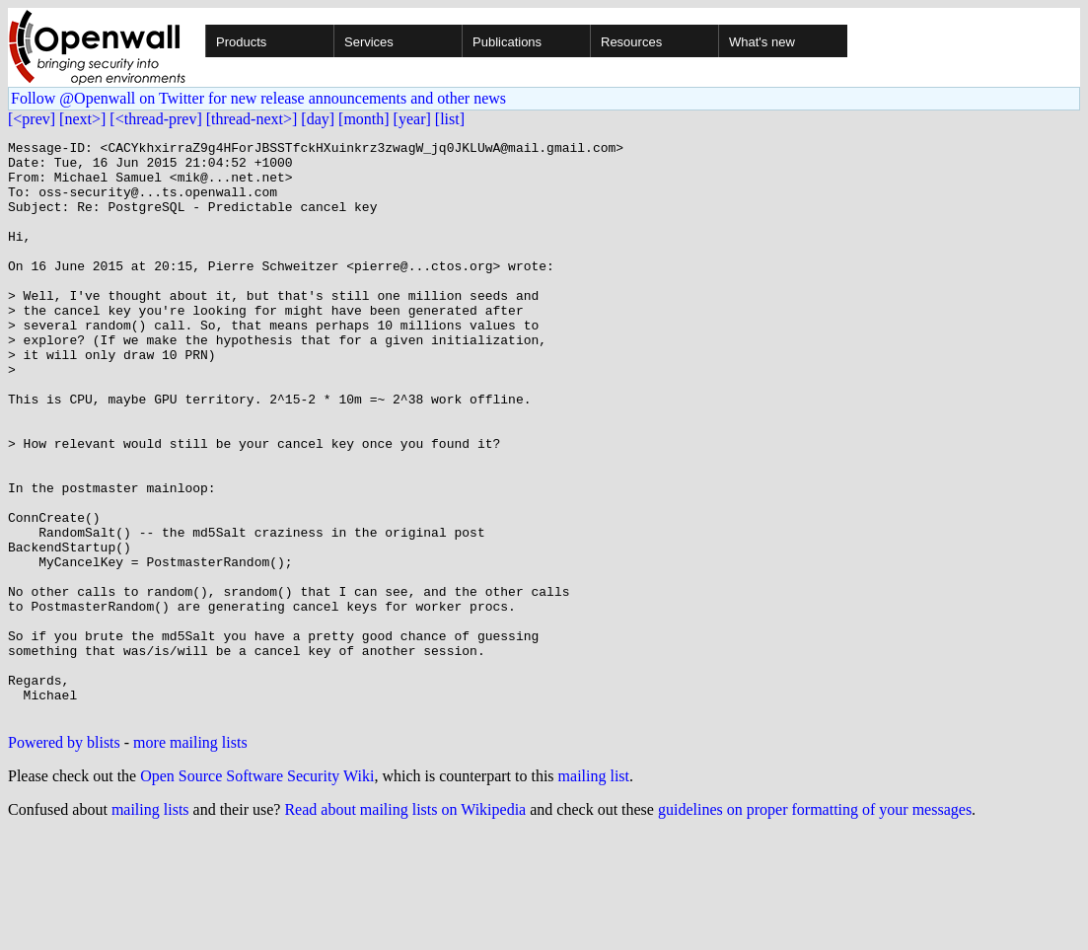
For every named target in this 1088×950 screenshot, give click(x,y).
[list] (450, 118)
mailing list (593, 891)
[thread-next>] (252, 118)
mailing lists (150, 924)
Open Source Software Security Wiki (257, 891)
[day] (317, 118)
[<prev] (31, 118)
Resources (631, 42)
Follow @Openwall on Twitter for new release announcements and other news (258, 98)
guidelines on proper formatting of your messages (815, 924)
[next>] (82, 118)
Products (241, 42)
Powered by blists (64, 857)
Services (369, 42)
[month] (364, 118)
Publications (507, 42)
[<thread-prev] (155, 118)
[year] (412, 118)
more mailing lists (190, 857)
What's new (762, 42)
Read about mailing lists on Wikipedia (405, 924)
